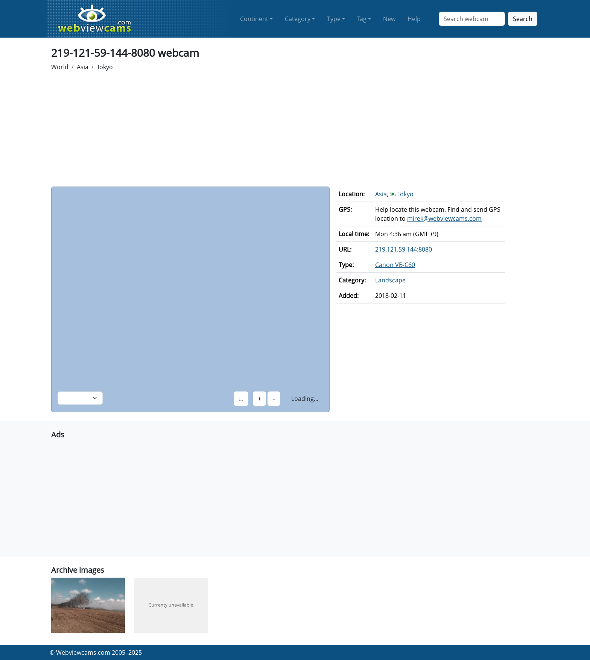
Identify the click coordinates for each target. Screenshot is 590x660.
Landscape (390, 280)
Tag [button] (361, 19)
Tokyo (105, 67)
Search (522, 19)
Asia (82, 67)
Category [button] (297, 19)
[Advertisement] (295, 130)
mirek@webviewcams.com (444, 218)
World (59, 67)
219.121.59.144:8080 (403, 249)
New (389, 19)
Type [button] (334, 19)
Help (414, 19)
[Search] (472, 19)
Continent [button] (254, 19)
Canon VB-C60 (395, 265)
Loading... (304, 398)
